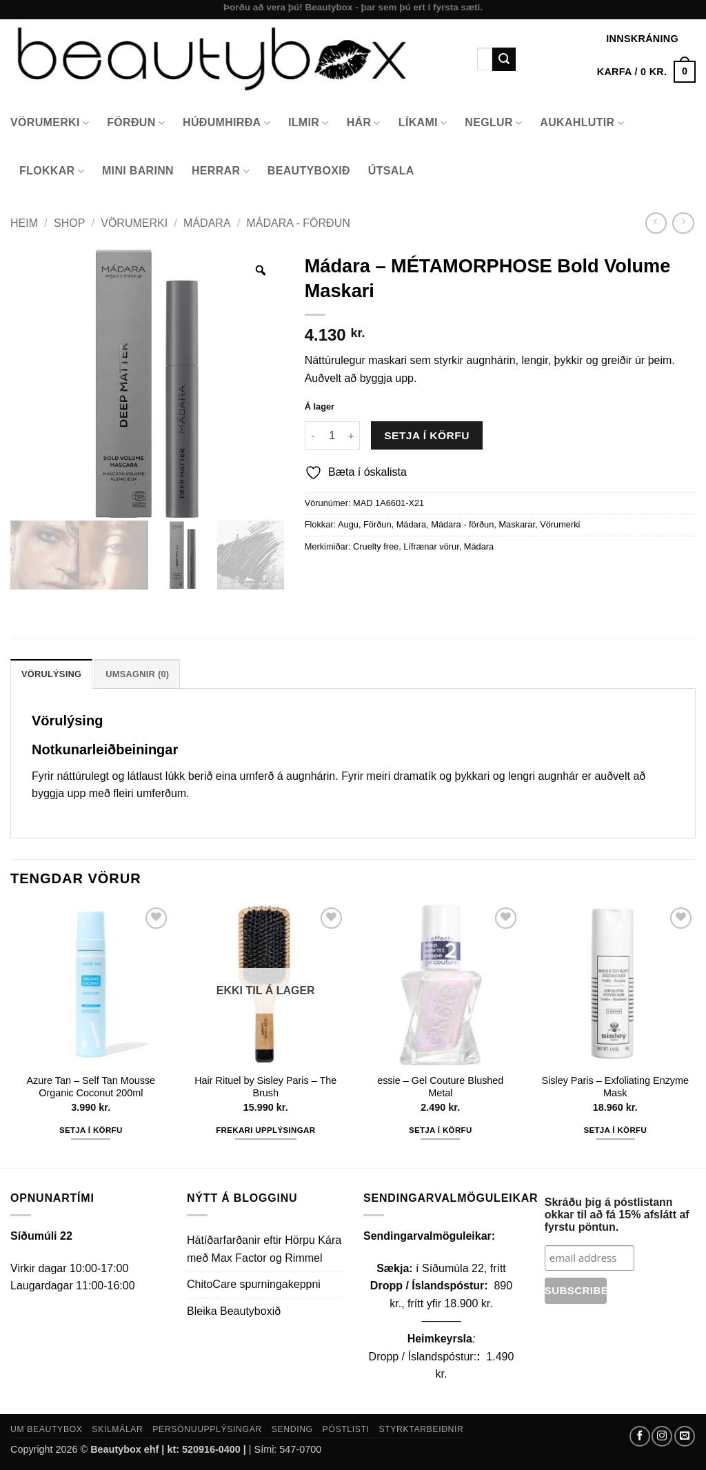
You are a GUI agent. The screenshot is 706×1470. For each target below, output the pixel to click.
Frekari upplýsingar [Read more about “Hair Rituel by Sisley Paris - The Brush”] (265, 1130)
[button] (646, 71)
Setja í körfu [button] (91, 1130)
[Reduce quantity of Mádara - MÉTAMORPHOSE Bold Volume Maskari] (313, 435)
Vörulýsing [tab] (51, 674)
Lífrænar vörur (430, 546)
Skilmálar (117, 1429)
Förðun (136, 123)
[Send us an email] (684, 1436)
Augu (348, 524)
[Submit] (504, 59)
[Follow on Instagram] (662, 1436)
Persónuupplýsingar (207, 1429)
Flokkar (51, 171)
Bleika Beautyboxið (234, 1311)
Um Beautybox (46, 1429)
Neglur (493, 123)
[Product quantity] (332, 435)
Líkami (423, 123)
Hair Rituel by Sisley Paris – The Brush (265, 1087)
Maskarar (516, 524)
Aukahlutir (582, 123)
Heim (24, 223)
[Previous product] (683, 223)
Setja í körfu (427, 435)
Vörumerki (49, 123)
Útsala (391, 171)
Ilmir (308, 123)
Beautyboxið (309, 171)
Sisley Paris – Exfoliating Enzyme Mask (615, 1087)
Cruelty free (376, 546)
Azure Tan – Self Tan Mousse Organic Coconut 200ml (90, 1087)
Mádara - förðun (298, 223)
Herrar (221, 171)
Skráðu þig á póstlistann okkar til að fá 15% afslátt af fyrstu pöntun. (617, 1214)
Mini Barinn (138, 171)
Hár (364, 123)
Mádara (206, 223)
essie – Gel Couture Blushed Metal (440, 1087)
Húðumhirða (226, 123)
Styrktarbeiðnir (421, 1429)
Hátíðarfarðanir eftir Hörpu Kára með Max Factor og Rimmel (264, 1249)
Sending (292, 1429)
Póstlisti (346, 1429)
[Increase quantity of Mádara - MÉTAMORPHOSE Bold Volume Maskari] (351, 435)
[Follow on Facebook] (639, 1436)
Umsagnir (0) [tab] (137, 674)
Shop (69, 223)
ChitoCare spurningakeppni (254, 1284)
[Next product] (656, 223)
